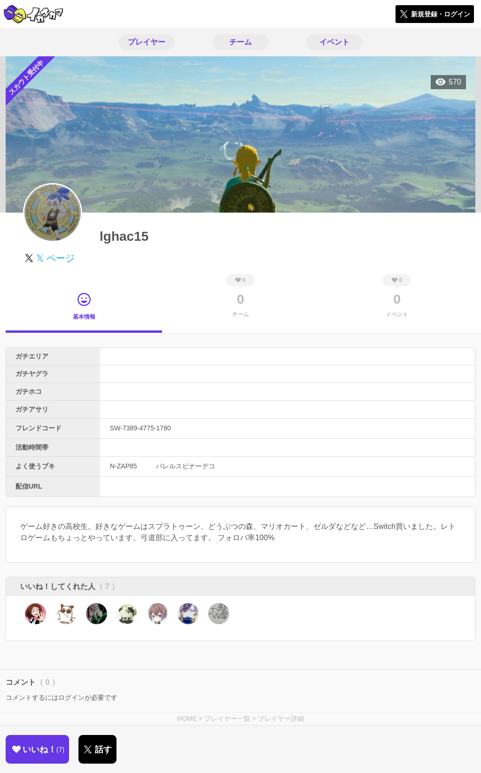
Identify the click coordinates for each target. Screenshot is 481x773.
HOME (187, 718)
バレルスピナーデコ (185, 466)
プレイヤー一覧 (227, 718)
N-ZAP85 (123, 466)
